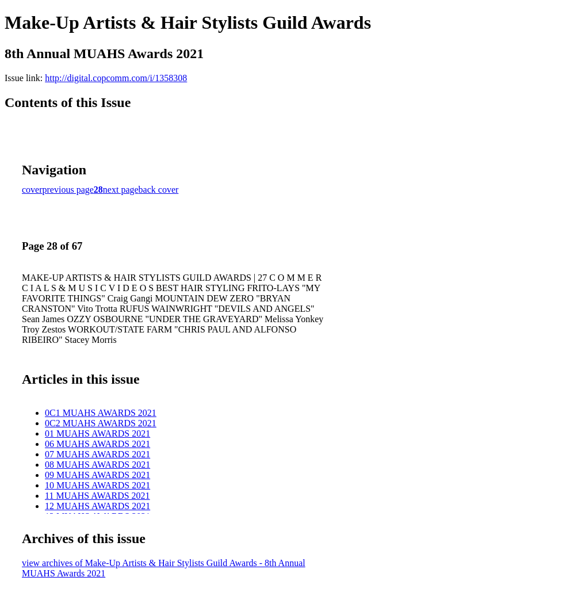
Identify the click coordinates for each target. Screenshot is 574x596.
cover (32, 189)
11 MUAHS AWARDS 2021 (97, 496)
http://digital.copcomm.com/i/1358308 (116, 78)
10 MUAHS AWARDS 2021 (97, 485)
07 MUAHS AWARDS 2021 (97, 454)
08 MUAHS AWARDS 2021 (97, 464)
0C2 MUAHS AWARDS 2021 (100, 423)
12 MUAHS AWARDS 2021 (97, 506)
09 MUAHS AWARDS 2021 (97, 475)
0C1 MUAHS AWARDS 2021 (100, 413)
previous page (68, 189)
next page (121, 189)
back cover (159, 189)
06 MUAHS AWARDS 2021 (97, 444)
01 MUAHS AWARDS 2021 (97, 433)
